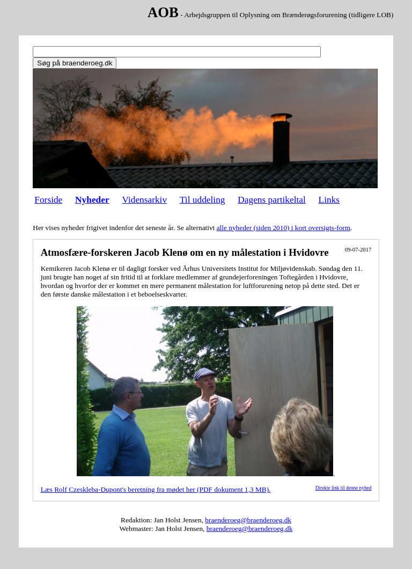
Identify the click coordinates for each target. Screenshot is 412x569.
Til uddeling (202, 200)
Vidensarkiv (144, 200)
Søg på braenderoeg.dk (74, 63)
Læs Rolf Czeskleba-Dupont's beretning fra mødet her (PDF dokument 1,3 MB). (156, 489)
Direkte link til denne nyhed (343, 488)
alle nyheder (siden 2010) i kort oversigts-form (283, 228)
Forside (48, 200)
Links (329, 200)
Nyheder (92, 200)
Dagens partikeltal (272, 200)
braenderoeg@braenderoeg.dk (248, 520)
